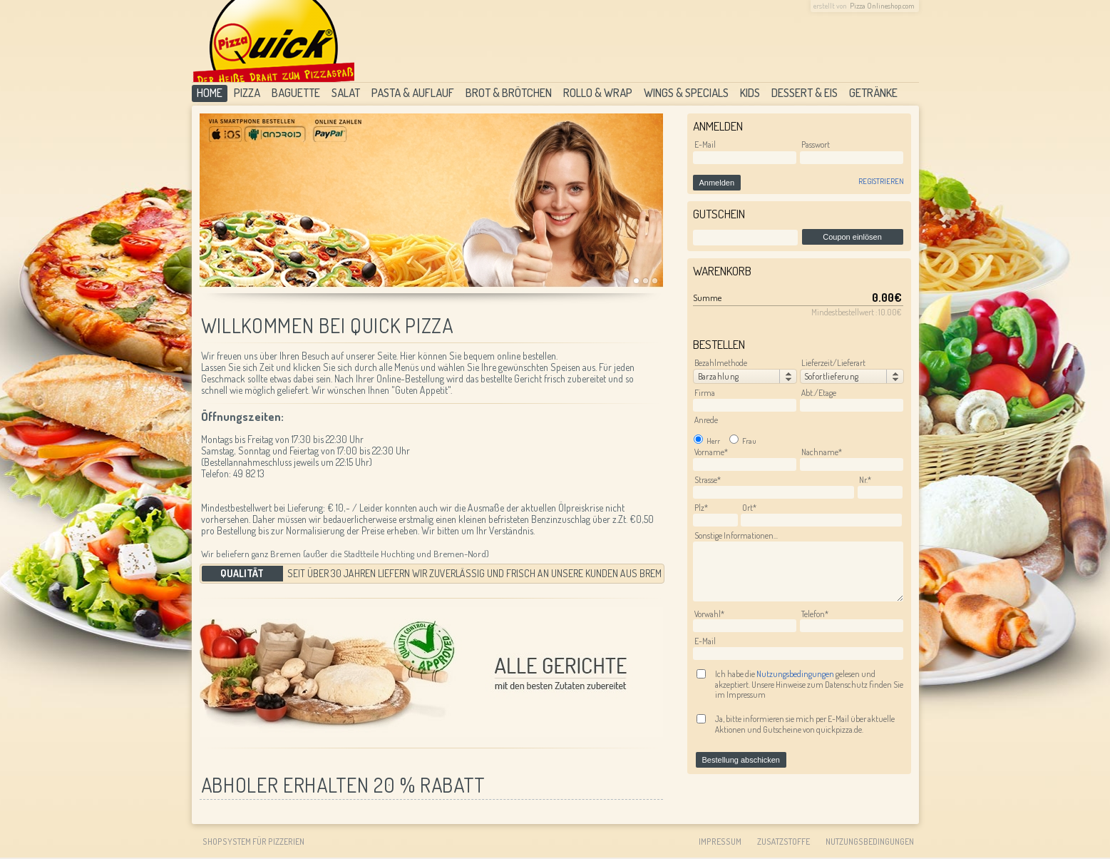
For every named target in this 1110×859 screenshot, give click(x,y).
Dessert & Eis (804, 93)
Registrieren (881, 181)
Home (209, 93)
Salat (346, 93)
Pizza (247, 93)
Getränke (873, 93)
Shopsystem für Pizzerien (253, 841)
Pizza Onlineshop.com (882, 6)
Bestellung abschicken (741, 760)
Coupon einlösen (852, 237)
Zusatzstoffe (783, 841)
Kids (750, 93)
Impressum (720, 841)
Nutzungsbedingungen (796, 674)
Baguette (296, 93)
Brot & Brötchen (509, 93)
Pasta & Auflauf (412, 93)
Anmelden (717, 182)
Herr (707, 441)
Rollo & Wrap (597, 93)
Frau (742, 441)
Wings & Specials (686, 93)
